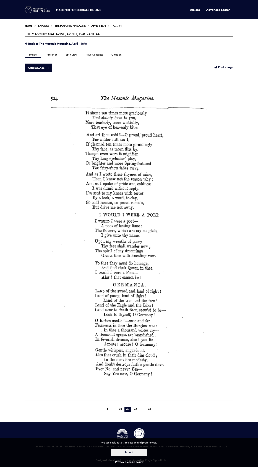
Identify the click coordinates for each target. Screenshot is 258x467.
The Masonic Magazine (70, 25)
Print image (224, 67)
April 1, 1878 (98, 25)
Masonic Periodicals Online (78, 10)
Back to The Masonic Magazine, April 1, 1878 (56, 43)
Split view (71, 54)
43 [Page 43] (120, 409)
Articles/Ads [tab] (36, 68)
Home (28, 25)
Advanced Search (218, 10)
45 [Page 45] (135, 409)
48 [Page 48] (149, 409)
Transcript (51, 54)
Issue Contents (94, 54)
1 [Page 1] (107, 409)
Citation (116, 54)
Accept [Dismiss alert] (129, 452)
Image (33, 54)
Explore (195, 10)
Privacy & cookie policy (129, 462)
